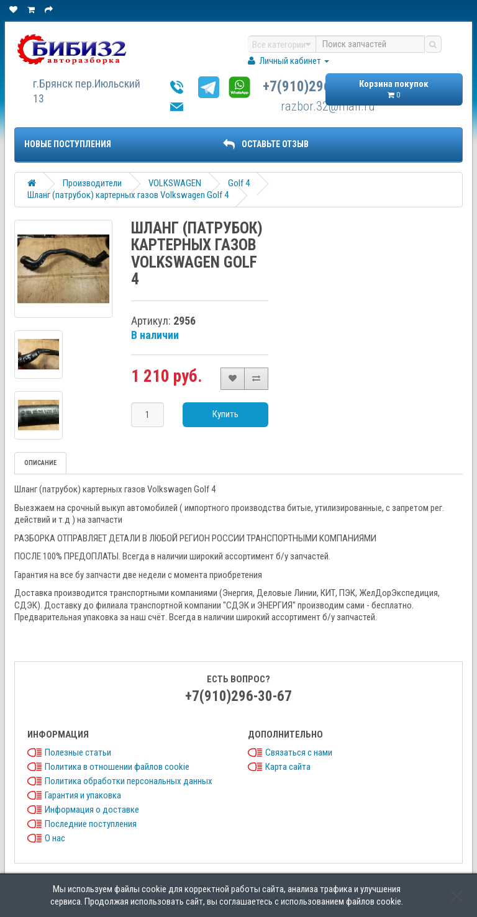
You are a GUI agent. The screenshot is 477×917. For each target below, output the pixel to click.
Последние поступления (91, 823)
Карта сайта (288, 766)
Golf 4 (239, 183)
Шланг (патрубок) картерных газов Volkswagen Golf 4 (128, 195)
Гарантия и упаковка (83, 795)
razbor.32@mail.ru (328, 106)
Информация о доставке (92, 809)
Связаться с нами (298, 752)
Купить (225, 414)
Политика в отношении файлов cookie (117, 766)
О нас (55, 838)
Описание (40, 462)
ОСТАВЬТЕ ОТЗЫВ (266, 144)
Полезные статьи (78, 752)
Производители (92, 183)
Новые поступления (67, 144)
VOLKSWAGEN (174, 183)
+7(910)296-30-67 (316, 86)
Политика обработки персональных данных (128, 781)
